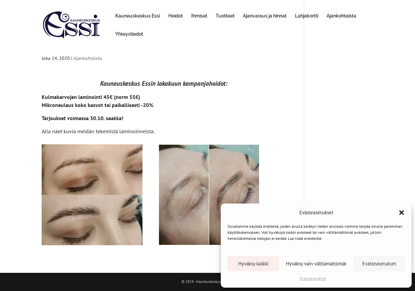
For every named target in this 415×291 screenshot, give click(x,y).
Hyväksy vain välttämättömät (316, 263)
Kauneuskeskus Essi (137, 16)
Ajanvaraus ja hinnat (265, 16)
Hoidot (175, 16)
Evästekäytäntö (313, 278)
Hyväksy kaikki (253, 263)
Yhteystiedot (129, 34)
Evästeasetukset (379, 263)
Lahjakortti (306, 16)
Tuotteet (225, 16)
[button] (401, 212)
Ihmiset (199, 16)
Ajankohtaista (341, 16)
